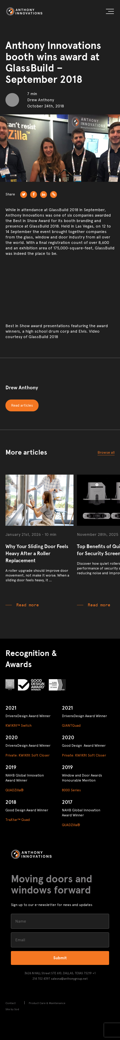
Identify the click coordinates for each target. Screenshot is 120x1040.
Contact (10, 1003)
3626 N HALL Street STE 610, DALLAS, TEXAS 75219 (58, 973)
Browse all (106, 452)
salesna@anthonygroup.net (69, 978)
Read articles (22, 405)
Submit (60, 957)
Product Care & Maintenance (47, 1003)
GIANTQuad (71, 726)
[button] (110, 12)
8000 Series (71, 790)
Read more (27, 604)
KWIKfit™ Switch (18, 726)
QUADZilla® (14, 790)
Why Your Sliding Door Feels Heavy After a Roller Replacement (36, 553)
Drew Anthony (21, 388)
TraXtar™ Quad (17, 820)
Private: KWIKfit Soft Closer (27, 755)
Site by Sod (12, 1009)
